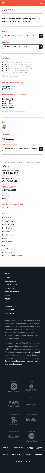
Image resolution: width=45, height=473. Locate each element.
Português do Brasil (11, 455)
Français (28, 455)
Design (33, 381)
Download (6, 231)
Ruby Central (34, 352)
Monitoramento (14, 414)
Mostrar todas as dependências (14, 112)
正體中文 (39, 448)
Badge (4, 238)
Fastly (12, 349)
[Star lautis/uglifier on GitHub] (6, 166)
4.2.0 (4, 64)
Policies (8, 306)
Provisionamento (31, 414)
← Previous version (12, 163)
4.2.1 (4, 62)
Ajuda (7, 299)
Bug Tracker (7, 228)
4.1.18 (4, 70)
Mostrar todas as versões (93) (14, 76)
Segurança (9, 313)
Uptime (7, 277)
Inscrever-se (7, 242)
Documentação (8, 224)
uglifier (7, 10)
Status (7, 274)
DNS (33, 398)
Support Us (9, 310)
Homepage (6, 217)
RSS (4, 245)
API (6, 302)
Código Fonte (7, 221)
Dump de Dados (11, 285)
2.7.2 (4, 72)
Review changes (8, 235)
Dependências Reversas (12, 256)
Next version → (35, 163)
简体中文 (30, 448)
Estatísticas (10, 288)
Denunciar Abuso (9, 252)
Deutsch (18, 461)
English (6, 448)
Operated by (14, 382)
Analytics (5, 249)
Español (38, 455)
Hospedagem (14, 398)
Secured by (32, 431)
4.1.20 (4, 66)
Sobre (7, 295)
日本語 (28, 461)
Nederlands (18, 448)
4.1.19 (4, 68)
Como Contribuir (12, 292)
